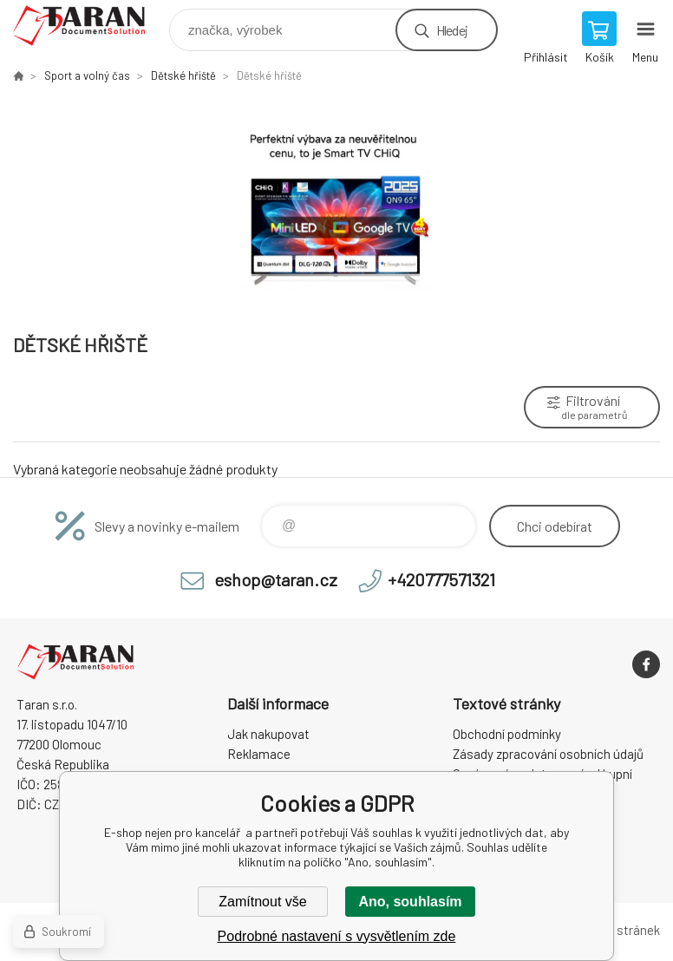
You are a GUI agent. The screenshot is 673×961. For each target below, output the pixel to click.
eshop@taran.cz (275, 579)
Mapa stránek (622, 930)
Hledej (451, 30)
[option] (336, 206)
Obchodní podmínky (507, 734)
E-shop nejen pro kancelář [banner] (90, 25)
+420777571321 (441, 579)
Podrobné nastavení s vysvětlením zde (337, 936)
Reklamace (259, 754)
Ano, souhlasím (409, 901)
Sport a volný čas (87, 75)
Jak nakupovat (268, 734)
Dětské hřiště (183, 75)
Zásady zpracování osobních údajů (548, 754)
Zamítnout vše (262, 901)
